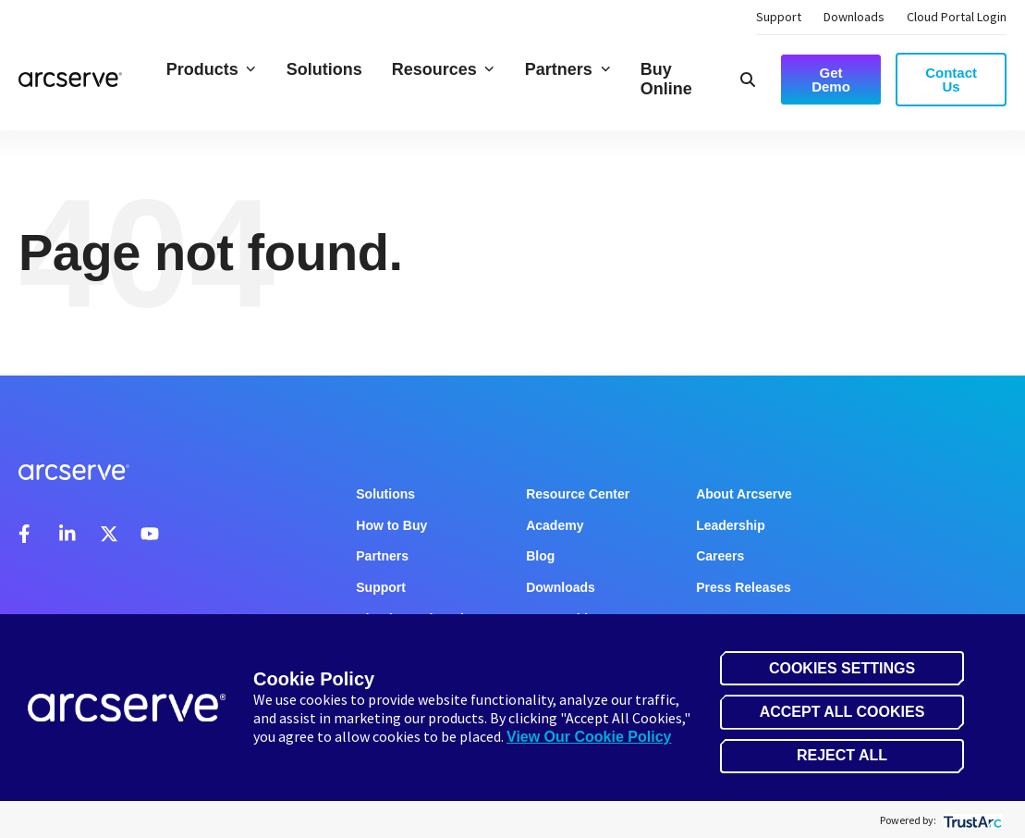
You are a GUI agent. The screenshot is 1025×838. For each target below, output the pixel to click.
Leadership (730, 525)
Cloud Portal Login (957, 16)
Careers (720, 555)
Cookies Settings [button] (842, 668)
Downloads (854, 16)
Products (211, 69)
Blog (540, 555)
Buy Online (666, 79)
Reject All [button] (842, 755)
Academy (554, 525)
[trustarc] (971, 820)
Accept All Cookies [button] (842, 712)
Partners (568, 69)
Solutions (324, 69)
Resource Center (577, 494)
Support (778, 16)
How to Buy (391, 525)
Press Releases (743, 587)
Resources (443, 69)
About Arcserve (744, 494)
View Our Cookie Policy (588, 737)
